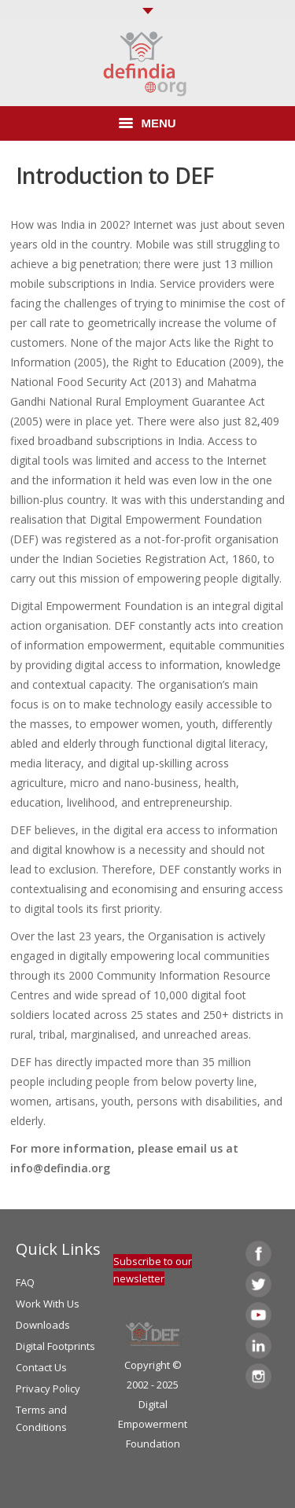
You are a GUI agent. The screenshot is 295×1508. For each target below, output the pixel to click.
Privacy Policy (48, 1388)
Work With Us (47, 1304)
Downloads (43, 1325)
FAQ (25, 1282)
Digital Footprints (55, 1346)
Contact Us (41, 1367)
